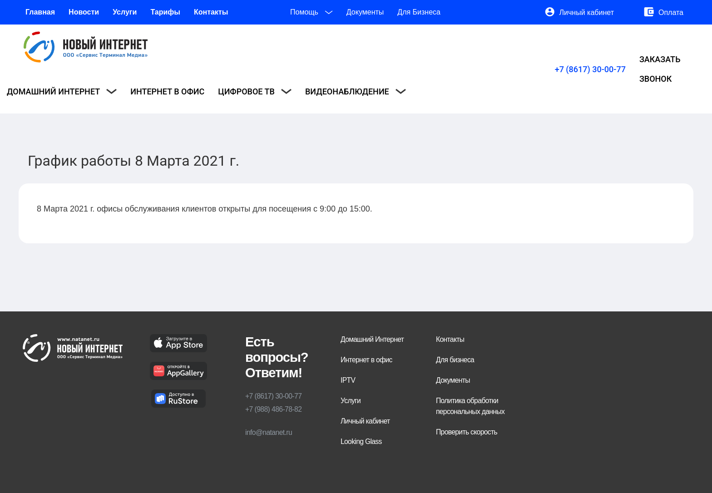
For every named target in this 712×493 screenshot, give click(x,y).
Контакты (211, 12)
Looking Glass (361, 441)
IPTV (348, 380)
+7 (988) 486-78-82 (273, 409)
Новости (84, 12)
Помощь (311, 12)
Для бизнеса (455, 360)
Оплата (670, 12)
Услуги (125, 12)
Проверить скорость (466, 432)
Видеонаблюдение (355, 91)
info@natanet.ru (268, 432)
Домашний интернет (62, 91)
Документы (365, 12)
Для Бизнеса (418, 12)
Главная (40, 12)
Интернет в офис (167, 91)
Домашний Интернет (372, 339)
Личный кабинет (586, 12)
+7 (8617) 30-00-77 (590, 69)
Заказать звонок (660, 69)
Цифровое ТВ (255, 91)
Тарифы (165, 12)
